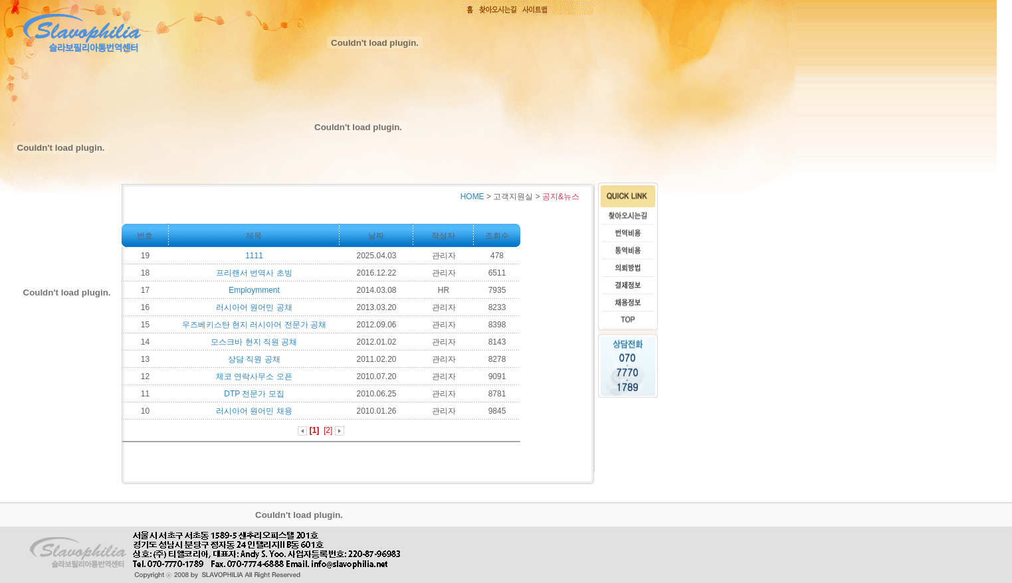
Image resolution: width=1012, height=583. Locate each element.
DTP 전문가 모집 (254, 393)
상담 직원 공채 (254, 359)
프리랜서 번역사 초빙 (254, 273)
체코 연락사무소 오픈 (254, 376)
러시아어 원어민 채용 (254, 411)
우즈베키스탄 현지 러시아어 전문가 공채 (254, 324)
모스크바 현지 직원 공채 (254, 342)
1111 (254, 255)
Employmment (254, 290)
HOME (472, 196)
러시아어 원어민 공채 (254, 307)
